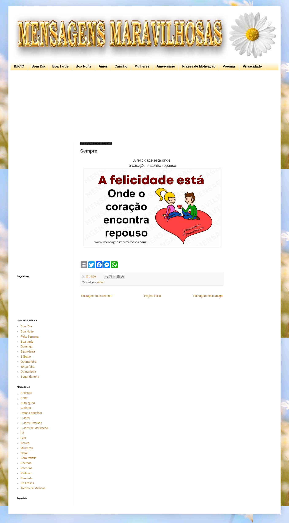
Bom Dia (38, 66)
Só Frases (27, 483)
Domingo (26, 346)
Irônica (25, 443)
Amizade (26, 393)
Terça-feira (28, 366)
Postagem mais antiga (208, 295)
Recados (26, 468)
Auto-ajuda (28, 403)
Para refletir (28, 458)
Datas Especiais (31, 413)
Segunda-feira (30, 376)
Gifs (23, 438)
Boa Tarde (60, 66)
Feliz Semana (30, 336)
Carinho (121, 66)
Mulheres (142, 66)
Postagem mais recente (96, 295)
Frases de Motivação (198, 66)
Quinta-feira (28, 371)
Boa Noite (84, 66)
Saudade (26, 478)
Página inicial (153, 295)
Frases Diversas (31, 423)
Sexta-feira (28, 351)
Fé (22, 433)
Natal (24, 453)
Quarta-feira (28, 361)
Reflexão (26, 473)
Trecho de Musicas (33, 488)
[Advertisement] (143, 106)
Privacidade (252, 66)
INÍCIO (19, 66)
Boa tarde (27, 341)
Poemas (229, 66)
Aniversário (166, 66)
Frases (25, 418)
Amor (103, 66)
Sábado (26, 356)
